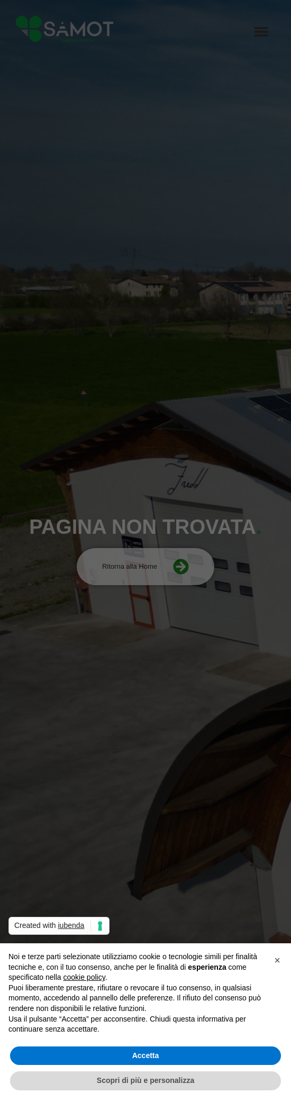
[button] (277, 960)
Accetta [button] (145, 1055)
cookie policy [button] (84, 977)
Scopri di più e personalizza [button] (145, 1080)
